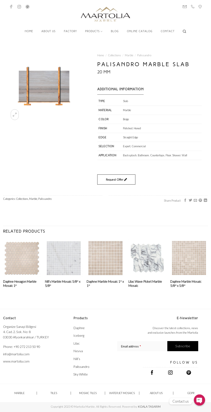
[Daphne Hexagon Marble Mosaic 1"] (22, 258)
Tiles (53, 393)
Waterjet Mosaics (122, 393)
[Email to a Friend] (195, 200)
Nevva (78, 351)
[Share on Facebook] (185, 200)
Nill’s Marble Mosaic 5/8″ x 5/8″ (62, 283)
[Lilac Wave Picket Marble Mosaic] (147, 258)
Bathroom (143, 155)
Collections (114, 55)
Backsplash (130, 155)
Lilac (76, 343)
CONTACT (168, 31)
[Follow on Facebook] (11, 7)
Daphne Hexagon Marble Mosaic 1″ (19, 283)
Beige (126, 119)
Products (94, 31)
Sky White (80, 374)
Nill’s (76, 359)
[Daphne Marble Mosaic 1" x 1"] (105, 258)
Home (29, 31)
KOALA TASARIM (149, 406)
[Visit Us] (200, 7)
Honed (137, 128)
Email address (131, 346)
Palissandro (144, 55)
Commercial (139, 146)
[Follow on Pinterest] (27, 7)
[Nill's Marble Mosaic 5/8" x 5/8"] (64, 258)
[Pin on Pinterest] (200, 200)
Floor (168, 155)
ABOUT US (48, 31)
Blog (115, 31)
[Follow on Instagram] (19, 7)
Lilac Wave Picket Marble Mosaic (145, 283)
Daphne (79, 328)
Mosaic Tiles (88, 393)
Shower (176, 155)
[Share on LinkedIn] (205, 200)
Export (126, 146)
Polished (127, 128)
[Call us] (192, 7)
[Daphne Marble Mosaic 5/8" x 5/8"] (189, 258)
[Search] (184, 31)
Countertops (157, 155)
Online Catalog (139, 31)
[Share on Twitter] (190, 200)
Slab (125, 101)
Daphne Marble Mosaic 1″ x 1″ (105, 283)
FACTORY (70, 31)
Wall (184, 155)
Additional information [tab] (120, 89)
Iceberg (78, 335)
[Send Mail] (185, 7)
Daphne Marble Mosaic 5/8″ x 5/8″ (185, 283)
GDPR (191, 393)
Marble (129, 55)
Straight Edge (130, 137)
